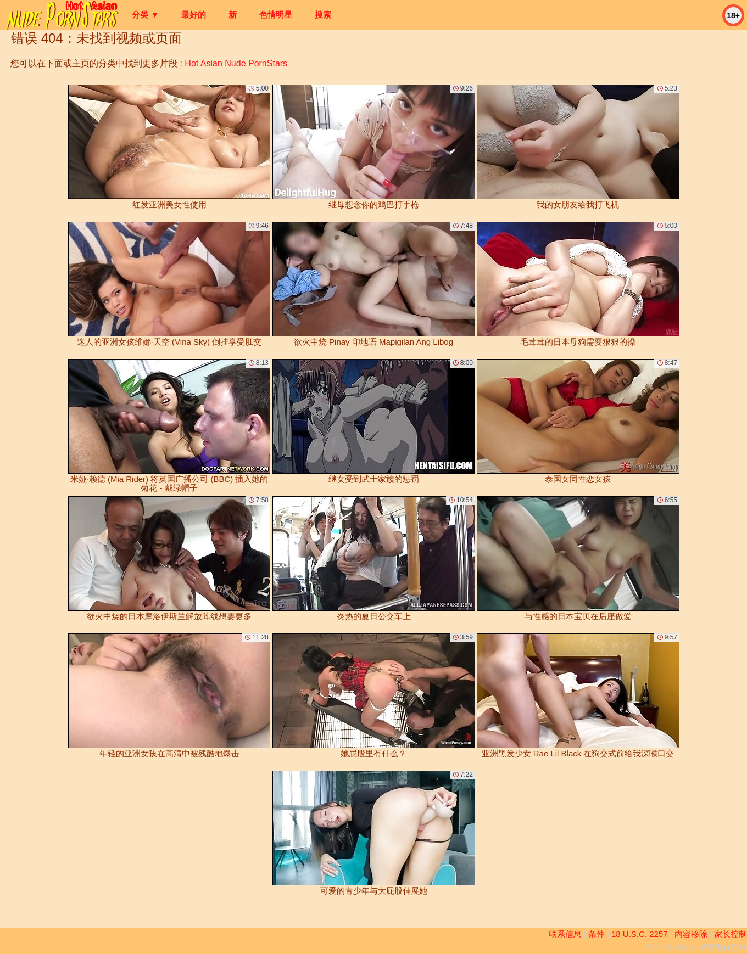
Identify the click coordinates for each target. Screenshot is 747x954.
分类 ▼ (145, 14)
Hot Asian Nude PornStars (236, 63)
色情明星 (275, 14)
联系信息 (565, 934)
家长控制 (730, 934)
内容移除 (690, 934)
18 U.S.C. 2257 (639, 934)
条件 (596, 934)
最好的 (193, 14)
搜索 (323, 14)
